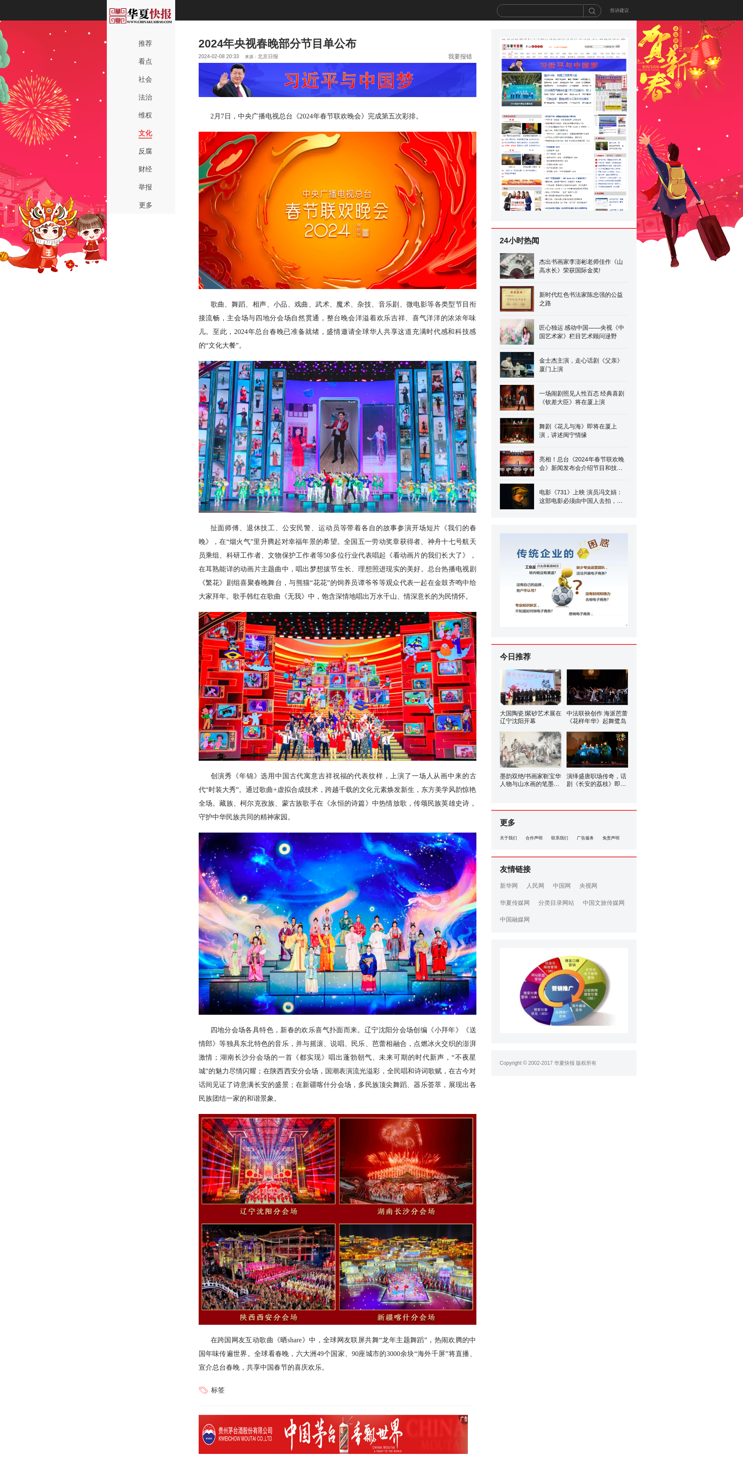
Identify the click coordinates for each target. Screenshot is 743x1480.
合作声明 (534, 838)
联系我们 (559, 838)
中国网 (562, 885)
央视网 (588, 885)
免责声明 (611, 838)
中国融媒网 (515, 919)
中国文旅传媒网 (604, 902)
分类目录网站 (556, 902)
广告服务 (585, 838)
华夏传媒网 (515, 902)
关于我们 (508, 838)
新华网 (509, 885)
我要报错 (460, 56)
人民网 (535, 885)
